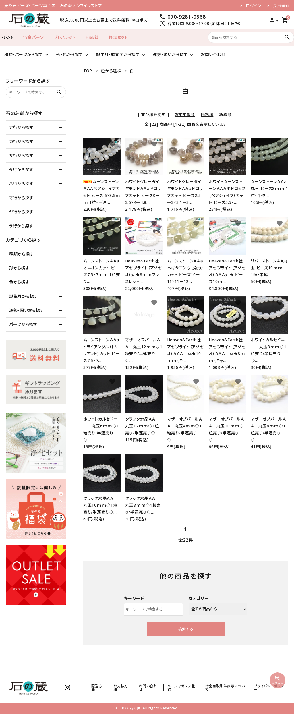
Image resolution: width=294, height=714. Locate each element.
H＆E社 (92, 37)
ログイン (253, 6)
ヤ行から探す (21, 211)
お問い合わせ (213, 54)
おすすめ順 (185, 114)
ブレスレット (65, 37)
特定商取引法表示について (225, 688)
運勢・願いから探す (170, 54)
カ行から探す (21, 141)
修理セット (118, 37)
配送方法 (96, 688)
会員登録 (281, 6)
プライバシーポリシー (269, 688)
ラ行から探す (21, 226)
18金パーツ (33, 37)
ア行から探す (21, 127)
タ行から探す (21, 169)
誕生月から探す (23, 296)
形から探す (19, 268)
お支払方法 (120, 688)
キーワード (134, 598)
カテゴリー (199, 598)
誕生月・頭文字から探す (118, 54)
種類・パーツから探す (23, 54)
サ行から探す (21, 155)
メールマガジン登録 (181, 688)
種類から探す (21, 254)
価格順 (207, 114)
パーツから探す (23, 324)
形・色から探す (69, 54)
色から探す (19, 282)
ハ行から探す (21, 183)
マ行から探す (21, 197)
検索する (185, 629)
